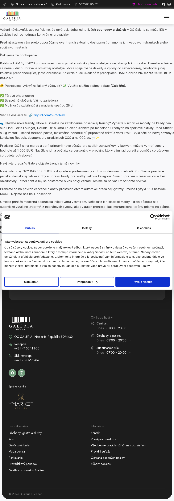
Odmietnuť (31, 281)
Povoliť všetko (142, 281)
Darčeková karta (19, 445)
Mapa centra (17, 451)
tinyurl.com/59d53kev (49, 115)
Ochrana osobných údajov (108, 458)
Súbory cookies (101, 464)
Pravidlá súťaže (100, 451)
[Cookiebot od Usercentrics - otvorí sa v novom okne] (153, 217)
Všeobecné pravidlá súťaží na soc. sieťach (118, 445)
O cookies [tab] (144, 228)
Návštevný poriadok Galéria (26, 470)
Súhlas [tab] (30, 228)
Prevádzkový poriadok (23, 464)
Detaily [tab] (87, 228)
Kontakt (95, 433)
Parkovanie (16, 458)
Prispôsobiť (87, 281)
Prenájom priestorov (104, 439)
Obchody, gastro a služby (25, 433)
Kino (11, 439)
